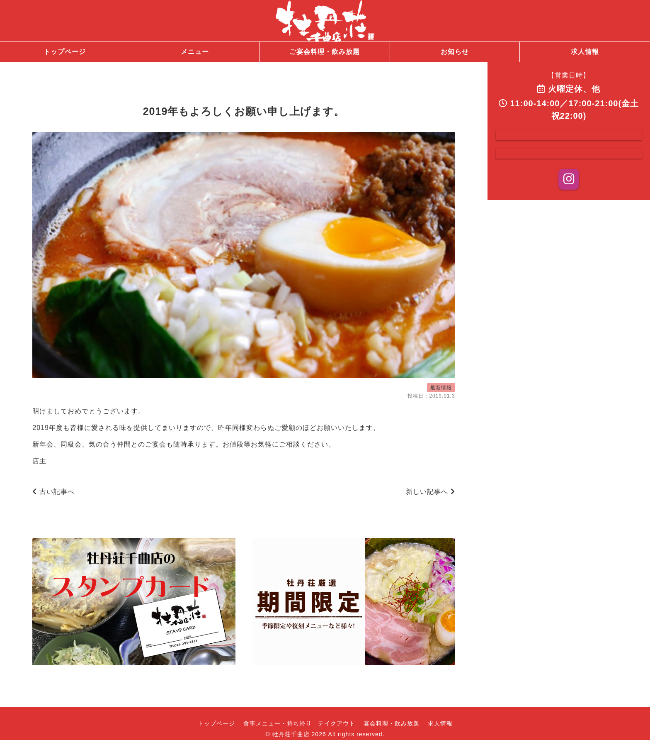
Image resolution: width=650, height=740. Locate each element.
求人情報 (440, 723)
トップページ (216, 723)
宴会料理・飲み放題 (392, 723)
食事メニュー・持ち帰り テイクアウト (299, 723)
